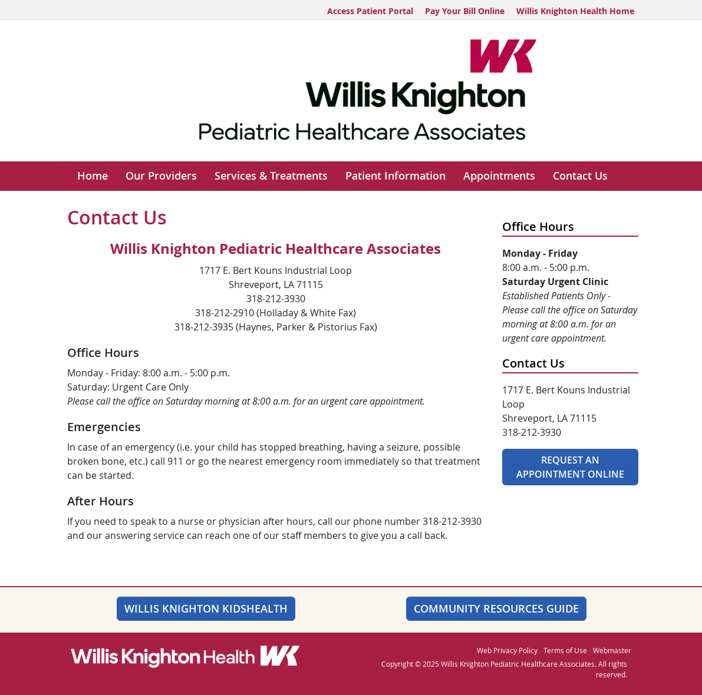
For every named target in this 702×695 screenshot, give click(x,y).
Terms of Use (565, 650)
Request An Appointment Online (570, 467)
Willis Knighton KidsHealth (206, 608)
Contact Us (580, 175)
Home (92, 175)
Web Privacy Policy (507, 650)
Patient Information (395, 175)
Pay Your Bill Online (465, 10)
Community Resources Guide (496, 608)
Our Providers (161, 175)
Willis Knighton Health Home (575, 10)
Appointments (499, 175)
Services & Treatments (271, 175)
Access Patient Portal (370, 10)
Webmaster (612, 650)
